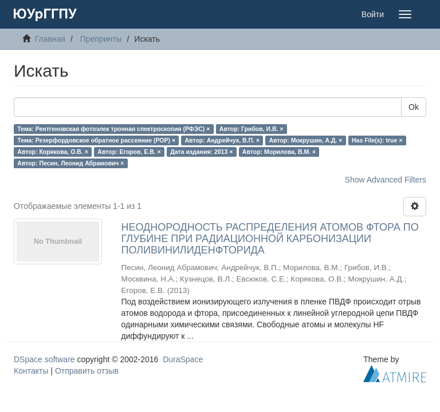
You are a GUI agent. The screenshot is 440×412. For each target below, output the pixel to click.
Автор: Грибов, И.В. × (251, 128)
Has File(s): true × (377, 140)
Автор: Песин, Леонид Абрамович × (70, 163)
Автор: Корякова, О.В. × (52, 151)
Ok (413, 107)
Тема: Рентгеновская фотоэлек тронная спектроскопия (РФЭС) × (113, 128)
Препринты (101, 38)
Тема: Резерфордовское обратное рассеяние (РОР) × (96, 140)
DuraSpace (183, 359)
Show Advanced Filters (385, 179)
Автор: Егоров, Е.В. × (128, 151)
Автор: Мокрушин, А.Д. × (306, 140)
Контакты (31, 370)
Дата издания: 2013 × (201, 151)
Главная (50, 38)
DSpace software (44, 359)
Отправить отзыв (87, 370)
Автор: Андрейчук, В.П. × (222, 140)
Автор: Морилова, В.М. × (279, 151)
